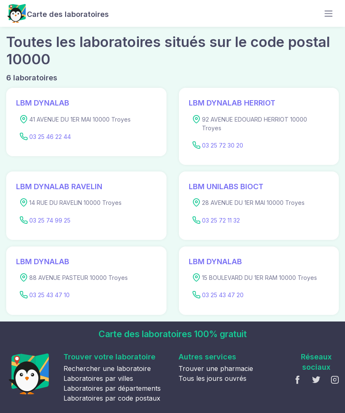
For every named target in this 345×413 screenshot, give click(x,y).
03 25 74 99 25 (49, 220)
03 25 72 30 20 (222, 145)
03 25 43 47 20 (223, 294)
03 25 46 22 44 (50, 136)
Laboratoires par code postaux (111, 398)
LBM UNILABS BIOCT (226, 186)
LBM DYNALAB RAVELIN (59, 186)
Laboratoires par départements (112, 388)
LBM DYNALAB (42, 103)
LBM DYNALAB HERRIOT (232, 103)
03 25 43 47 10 (49, 294)
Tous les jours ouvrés (212, 378)
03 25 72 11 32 (221, 220)
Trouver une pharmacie (215, 368)
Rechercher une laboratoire (107, 368)
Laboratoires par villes (98, 378)
